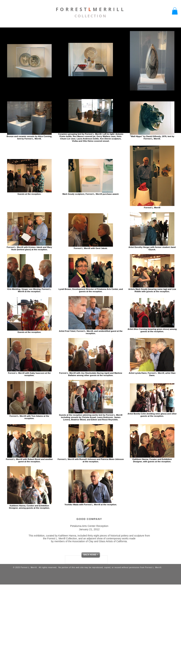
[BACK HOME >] (91, 554)
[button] (175, 11)
